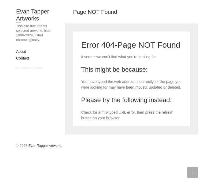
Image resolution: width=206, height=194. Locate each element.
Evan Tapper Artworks (32, 15)
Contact (22, 58)
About (21, 51)
